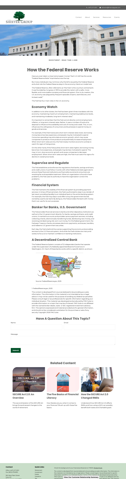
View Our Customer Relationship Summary (81, 477)
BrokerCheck (98, 462)
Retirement (38, 465)
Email (66, 317)
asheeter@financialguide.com (109, 2)
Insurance (38, 471)
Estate (37, 469)
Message (14, 329)
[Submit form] (16, 345)
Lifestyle (37, 477)
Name (13, 317)
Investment (38, 467)
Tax (36, 473)
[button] (78, 12)
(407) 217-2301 (91, 2)
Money (37, 475)
